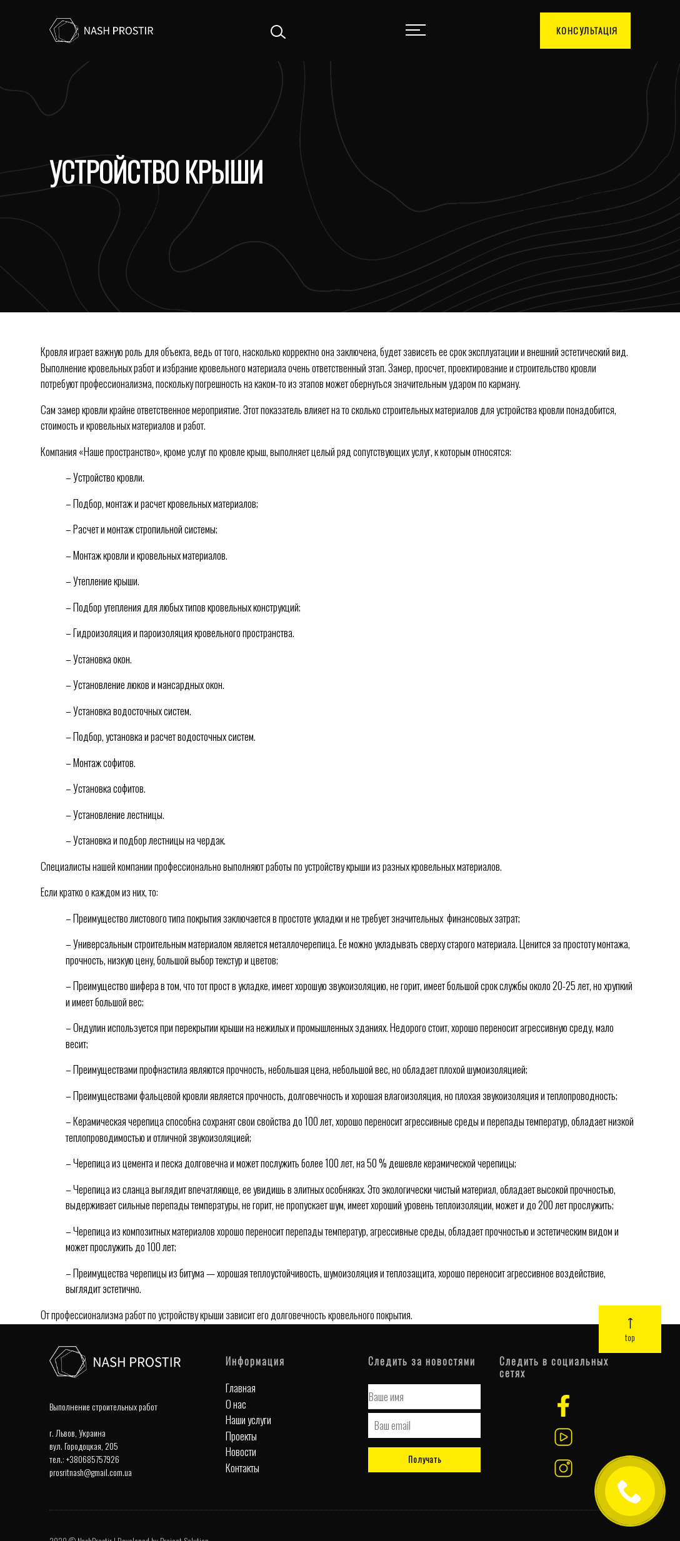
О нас (236, 1404)
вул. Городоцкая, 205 (83, 1445)
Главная (241, 1387)
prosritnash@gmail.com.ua (90, 1472)
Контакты (242, 1467)
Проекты (241, 1436)
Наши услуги (248, 1419)
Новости (241, 1451)
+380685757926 (92, 1458)
